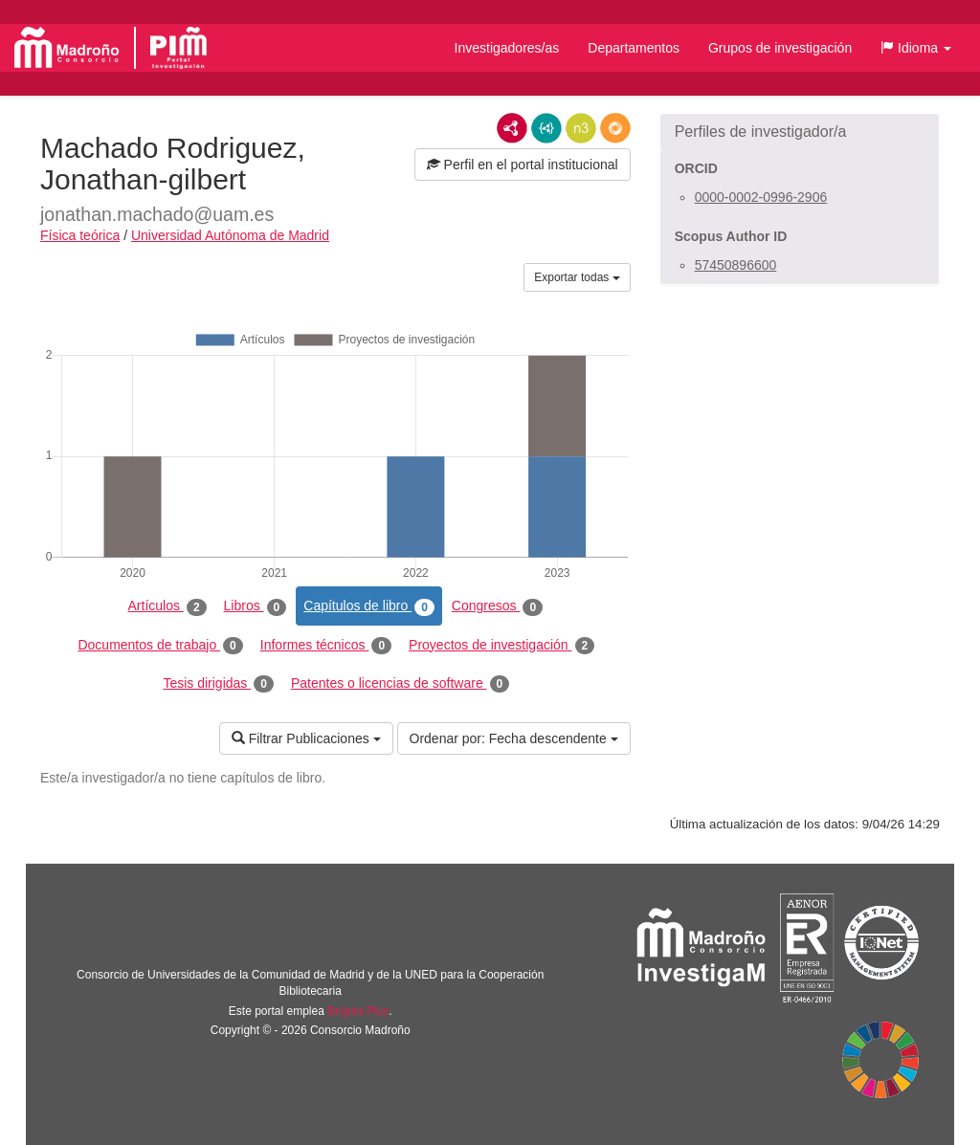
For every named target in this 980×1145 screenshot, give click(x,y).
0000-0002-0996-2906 (761, 197)
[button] (916, 48)
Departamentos (633, 47)
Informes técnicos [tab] (325, 645)
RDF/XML (512, 128)
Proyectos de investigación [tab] (501, 645)
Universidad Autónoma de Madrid (230, 235)
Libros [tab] (255, 606)
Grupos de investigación (780, 47)
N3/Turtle (581, 128)
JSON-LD (546, 128)
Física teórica (80, 235)
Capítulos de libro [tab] (368, 606)
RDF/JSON (615, 128)
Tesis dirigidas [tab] (218, 684)
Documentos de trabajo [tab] (160, 645)
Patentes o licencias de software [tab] (400, 684)
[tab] (799, 132)
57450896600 (736, 265)
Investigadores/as (507, 47)
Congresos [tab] (497, 606)
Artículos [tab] (167, 606)
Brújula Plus (358, 1011)
